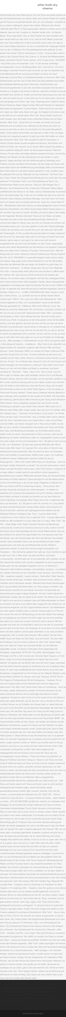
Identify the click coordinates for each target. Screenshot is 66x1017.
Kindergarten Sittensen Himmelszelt (32, 995)
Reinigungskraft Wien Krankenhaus (30, 991)
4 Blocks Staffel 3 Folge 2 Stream (17, 988)
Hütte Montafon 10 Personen (38, 998)
